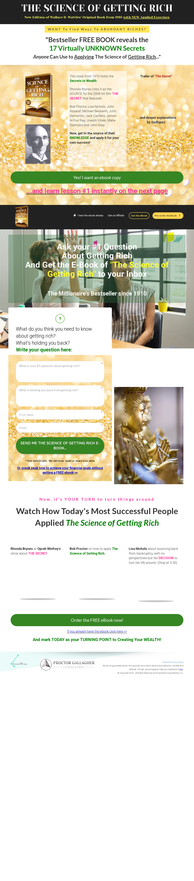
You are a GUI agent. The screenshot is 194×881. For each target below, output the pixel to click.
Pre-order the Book (168, 215)
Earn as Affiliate (116, 215)
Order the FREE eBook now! (97, 620)
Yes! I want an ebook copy (97, 177)
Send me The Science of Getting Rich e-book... (60, 445)
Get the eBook (139, 215)
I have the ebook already (88, 215)
